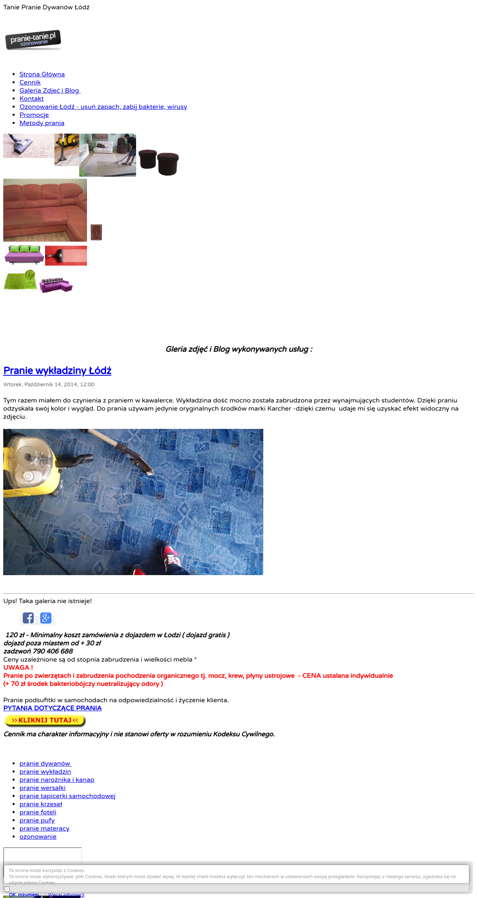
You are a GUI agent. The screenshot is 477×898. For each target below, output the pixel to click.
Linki (199, 882)
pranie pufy (333, 428)
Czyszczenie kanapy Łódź (254, 875)
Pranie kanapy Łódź (196, 875)
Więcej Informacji (432, 878)
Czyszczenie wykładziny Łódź (270, 867)
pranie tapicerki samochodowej (360, 406)
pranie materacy (340, 436)
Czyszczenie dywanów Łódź (138, 867)
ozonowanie (334, 443)
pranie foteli (334, 421)
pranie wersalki (338, 399)
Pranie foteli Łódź (83, 882)
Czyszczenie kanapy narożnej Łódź (127, 875)
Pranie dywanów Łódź (75, 867)
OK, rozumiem (390, 878)
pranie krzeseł (337, 414)
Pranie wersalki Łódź (312, 875)
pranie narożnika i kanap (351, 392)
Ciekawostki (177, 882)
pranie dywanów (341, 377)
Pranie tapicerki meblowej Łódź (347, 867)
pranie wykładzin (340, 384)
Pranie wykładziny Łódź (123, 260)
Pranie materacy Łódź (133, 882)
